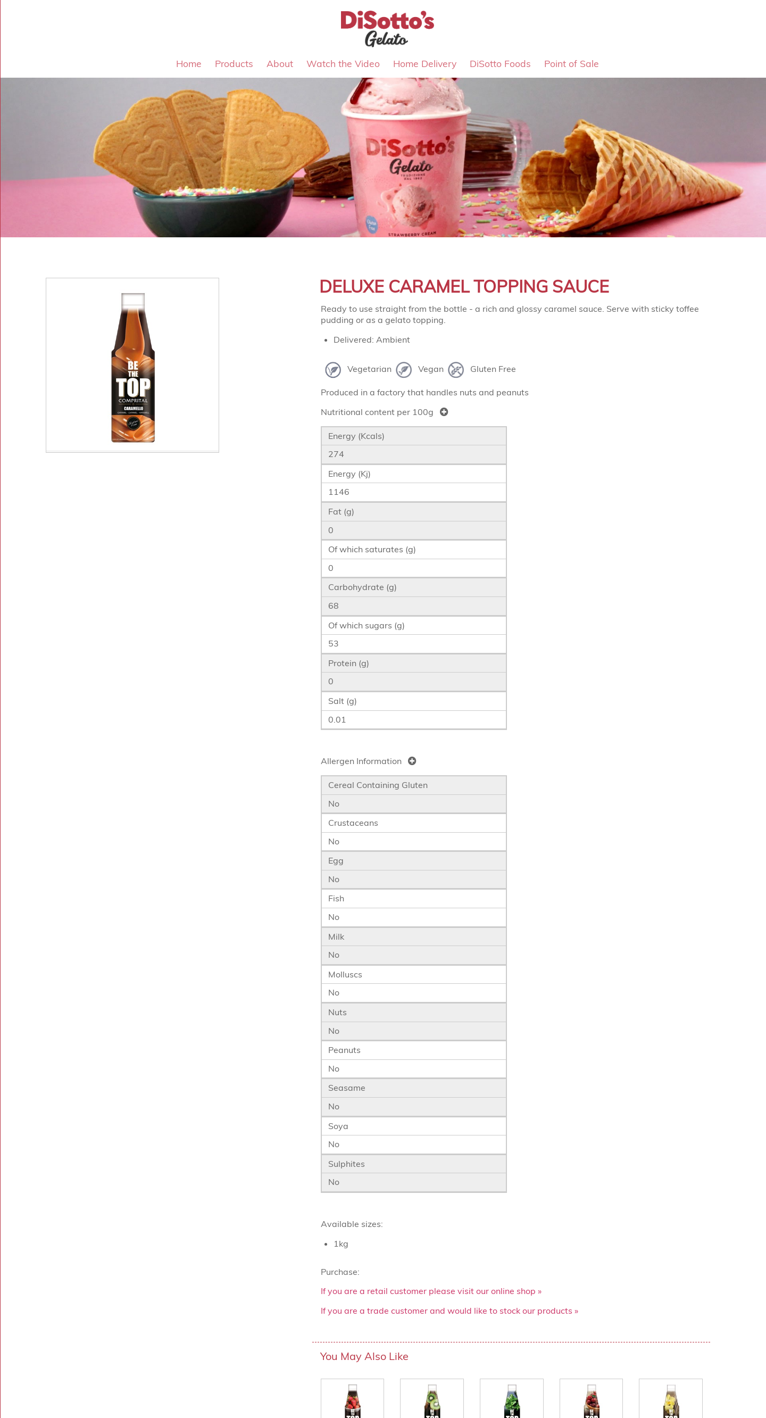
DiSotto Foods (500, 63)
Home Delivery (424, 63)
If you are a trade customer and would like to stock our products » (449, 1310)
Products (234, 63)
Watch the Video (343, 63)
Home (189, 63)
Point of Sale (571, 63)
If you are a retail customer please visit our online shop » (431, 1291)
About (280, 63)
